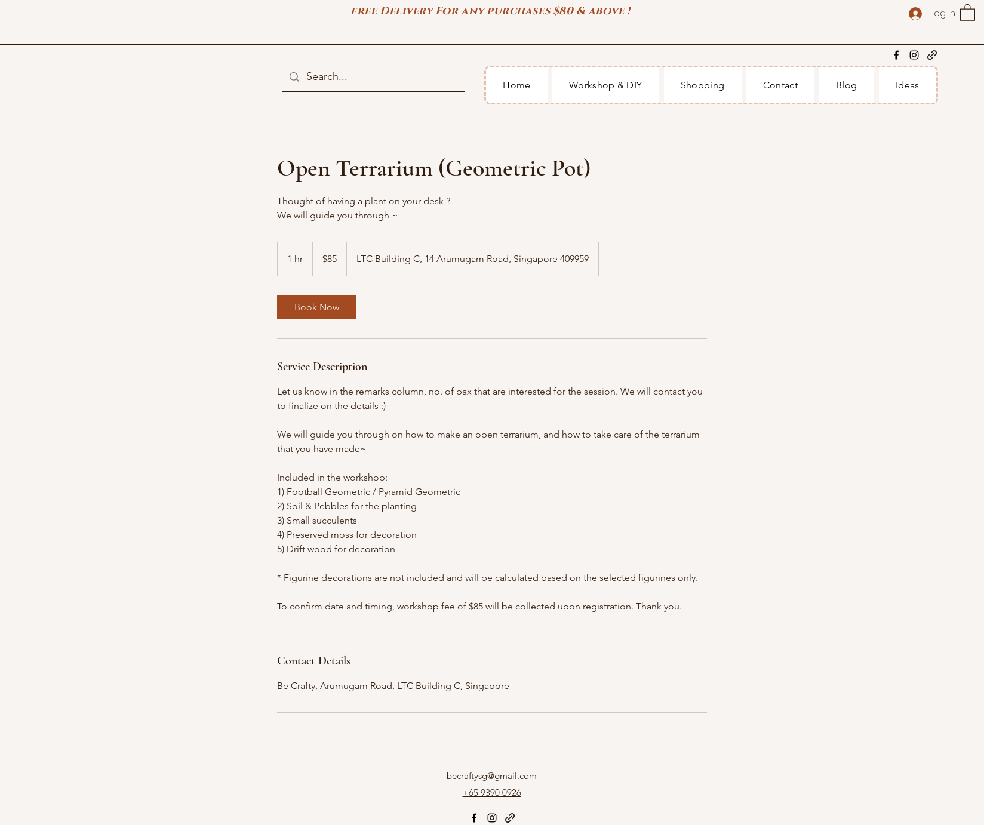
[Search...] (372, 77)
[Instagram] (914, 55)
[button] (967, 12)
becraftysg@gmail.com (492, 775)
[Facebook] (896, 55)
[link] (316, 307)
